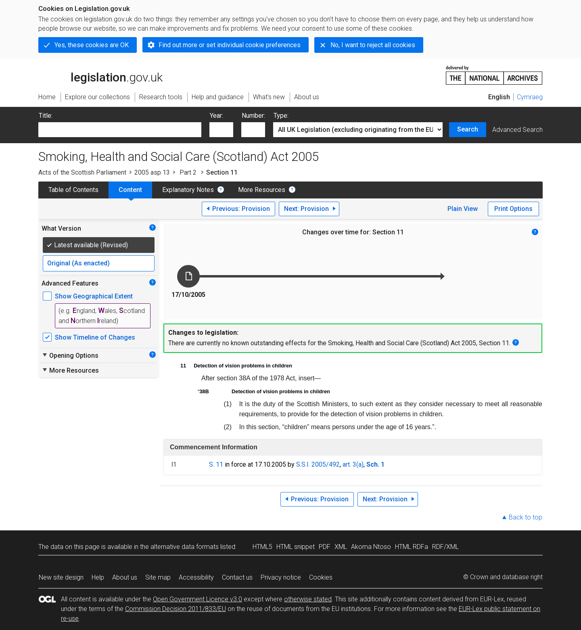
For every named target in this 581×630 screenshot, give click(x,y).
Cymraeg (530, 97)
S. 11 (216, 464)
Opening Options (70, 355)
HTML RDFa (411, 547)
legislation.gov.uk (100, 75)
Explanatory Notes (188, 190)
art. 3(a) (353, 464)
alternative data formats (184, 547)
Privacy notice (281, 577)
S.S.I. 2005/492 (318, 464)
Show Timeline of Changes (95, 337)
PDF (324, 547)
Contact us (237, 577)
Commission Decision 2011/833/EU (175, 609)
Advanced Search (517, 130)
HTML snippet (295, 547)
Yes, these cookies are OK (91, 45)
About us (124, 577)
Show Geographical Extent (94, 296)
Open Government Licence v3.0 (197, 599)
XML (340, 547)
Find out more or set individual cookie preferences (230, 45)
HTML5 (262, 547)
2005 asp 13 (152, 172)
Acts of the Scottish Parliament (82, 172)
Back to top (525, 517)
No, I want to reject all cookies (372, 45)
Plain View (462, 209)
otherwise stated (308, 599)
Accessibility (196, 577)
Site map (158, 577)
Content (130, 190)
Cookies (320, 577)
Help (98, 577)
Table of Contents (73, 190)
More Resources (261, 190)
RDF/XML (445, 547)
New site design (61, 577)
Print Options (513, 209)
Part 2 (188, 172)
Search (467, 129)
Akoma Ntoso (371, 547)
